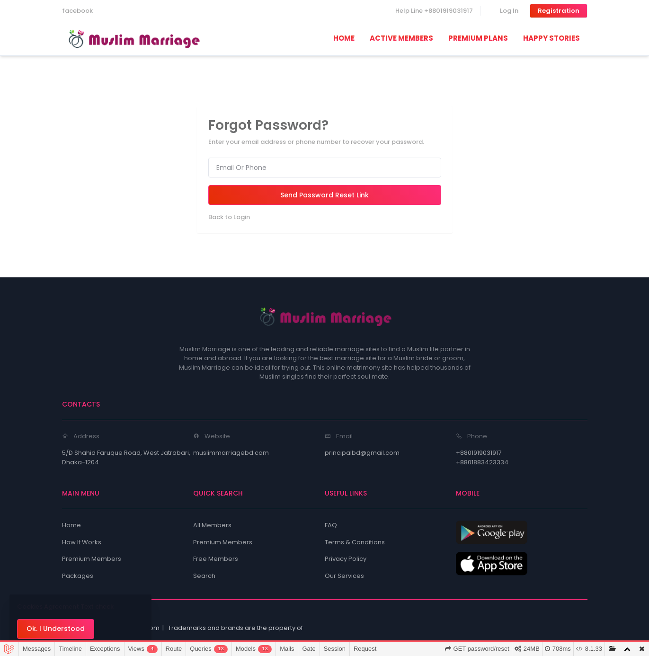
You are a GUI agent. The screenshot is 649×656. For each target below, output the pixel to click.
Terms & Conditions (355, 542)
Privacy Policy (345, 558)
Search (204, 575)
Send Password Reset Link (324, 195)
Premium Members (91, 558)
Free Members (215, 558)
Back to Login (229, 217)
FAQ (331, 525)
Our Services (344, 575)
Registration (558, 10)
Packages (77, 575)
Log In (509, 10)
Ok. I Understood (56, 628)
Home (71, 525)
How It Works (81, 542)
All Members (212, 525)
